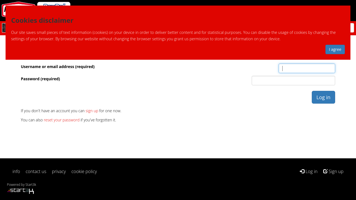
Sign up (333, 171)
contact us (36, 171)
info (16, 171)
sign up (92, 110)
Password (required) (40, 78)
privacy (59, 171)
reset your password (62, 119)
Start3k (31, 184)
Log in (308, 171)
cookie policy (84, 171)
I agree (335, 49)
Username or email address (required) (58, 66)
